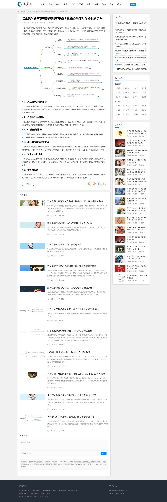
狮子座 (135, 93)
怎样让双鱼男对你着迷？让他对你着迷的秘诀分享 (70, 287)
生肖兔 (144, 106)
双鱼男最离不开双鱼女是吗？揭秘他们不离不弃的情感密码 (75, 201)
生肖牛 (127, 106)
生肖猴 (118, 115)
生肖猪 (144, 115)
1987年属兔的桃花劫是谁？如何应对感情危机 (131, 69)
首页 (43, 4)
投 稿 (133, 4)
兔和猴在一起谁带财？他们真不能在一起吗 (130, 65)
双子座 (118, 93)
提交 (103, 453)
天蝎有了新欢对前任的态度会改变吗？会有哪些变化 (131, 45)
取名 (104, 4)
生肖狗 (135, 115)
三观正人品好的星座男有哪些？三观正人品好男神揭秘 (73, 309)
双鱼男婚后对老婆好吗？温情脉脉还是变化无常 (69, 223)
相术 (89, 4)
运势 (73, 4)
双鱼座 (127, 88)
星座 (50, 4)
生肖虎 (135, 106)
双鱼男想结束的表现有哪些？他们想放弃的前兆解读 (71, 266)
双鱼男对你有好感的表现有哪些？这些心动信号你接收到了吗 (47, 11)
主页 (18, 11)
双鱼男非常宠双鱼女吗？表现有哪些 (64, 244)
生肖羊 (144, 110)
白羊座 (135, 88)
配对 (81, 4)
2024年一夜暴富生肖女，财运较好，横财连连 (69, 352)
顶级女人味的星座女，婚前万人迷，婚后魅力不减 (70, 417)
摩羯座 (144, 97)
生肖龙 (118, 110)
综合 (119, 4)
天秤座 (118, 97)
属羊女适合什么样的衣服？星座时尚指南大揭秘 (131, 59)
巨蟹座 (127, 93)
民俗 (112, 4)
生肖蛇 (127, 110)
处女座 (144, 93)
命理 (96, 4)
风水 (66, 4)
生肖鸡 (127, 115)
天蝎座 (127, 97)
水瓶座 (118, 88)
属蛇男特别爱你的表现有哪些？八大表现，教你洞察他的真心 (131, 38)
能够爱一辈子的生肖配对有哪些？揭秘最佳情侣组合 (131, 52)
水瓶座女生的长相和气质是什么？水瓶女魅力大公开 (71, 395)
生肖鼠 (118, 106)
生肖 (58, 4)
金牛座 (144, 88)
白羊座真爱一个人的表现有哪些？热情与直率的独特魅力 (131, 31)
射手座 (135, 97)
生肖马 (135, 110)
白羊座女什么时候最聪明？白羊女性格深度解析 (69, 330)
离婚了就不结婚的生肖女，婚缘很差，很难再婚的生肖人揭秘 (76, 374)
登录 (22, 453)
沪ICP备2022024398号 (41, 497)
